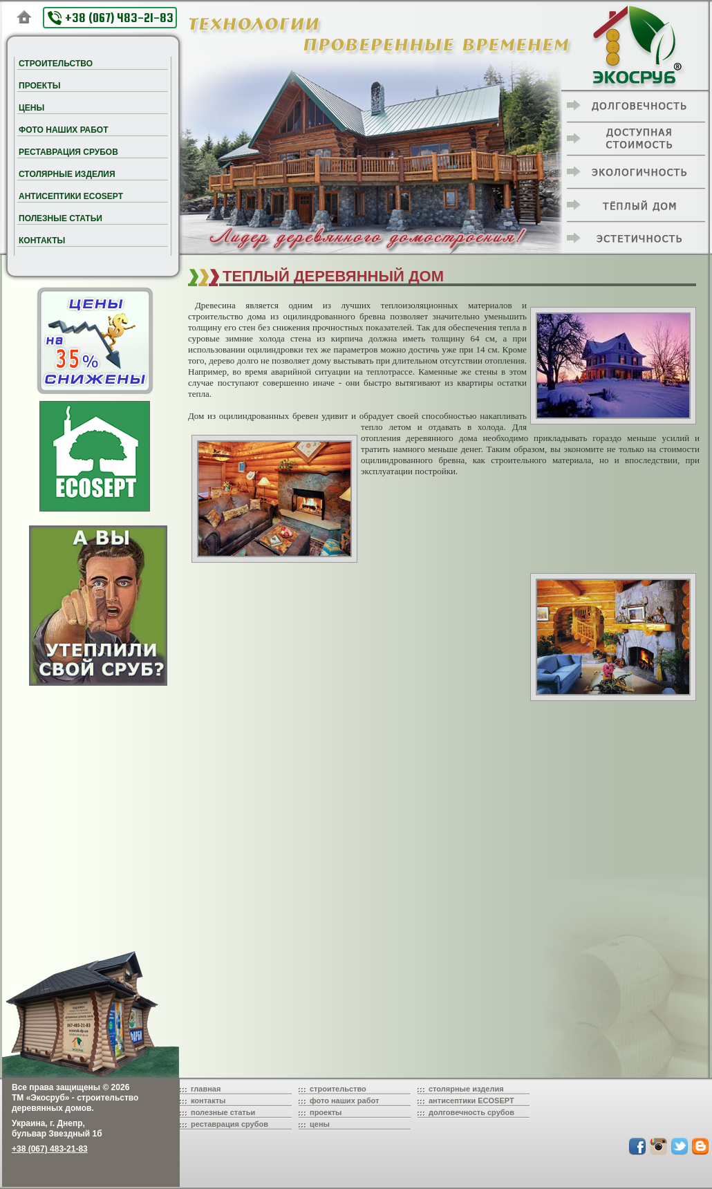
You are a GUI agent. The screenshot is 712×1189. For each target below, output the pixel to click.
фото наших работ (344, 1100)
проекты (326, 1112)
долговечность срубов (471, 1112)
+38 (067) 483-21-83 (111, 17)
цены (320, 1124)
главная (206, 1089)
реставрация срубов (229, 1124)
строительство (338, 1089)
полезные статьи (223, 1112)
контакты (208, 1100)
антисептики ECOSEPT (471, 1100)
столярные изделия (466, 1089)
